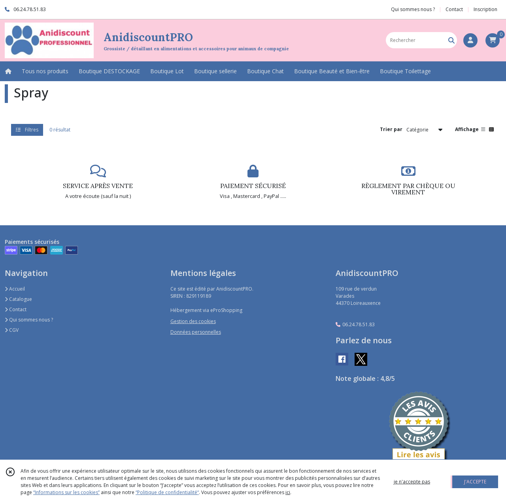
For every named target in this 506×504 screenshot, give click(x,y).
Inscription (485, 9)
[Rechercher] (451, 40)
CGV (12, 330)
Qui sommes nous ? (29, 319)
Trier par (391, 129)
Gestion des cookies (193, 321)
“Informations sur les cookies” (66, 492)
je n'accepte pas (412, 481)
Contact (454, 9)
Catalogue (18, 299)
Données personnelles (195, 332)
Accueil (15, 288)
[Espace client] (470, 40)
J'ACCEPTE (475, 481)
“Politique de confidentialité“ (167, 492)
